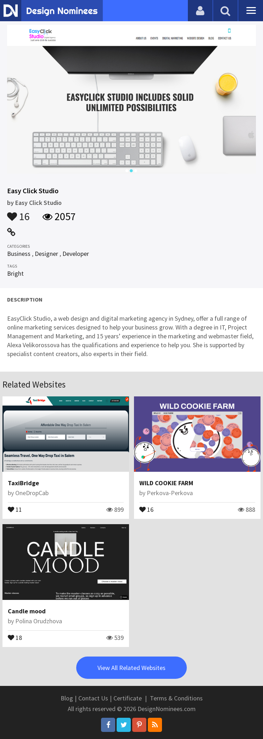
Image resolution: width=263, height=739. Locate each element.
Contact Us (93, 698)
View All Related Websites (131, 668)
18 (15, 637)
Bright (15, 273)
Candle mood (27, 611)
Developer (75, 254)
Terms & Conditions (176, 698)
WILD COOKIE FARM (166, 483)
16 (18, 213)
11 (15, 508)
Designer (46, 254)
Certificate (127, 698)
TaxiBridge (23, 483)
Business (18, 254)
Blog (67, 698)
